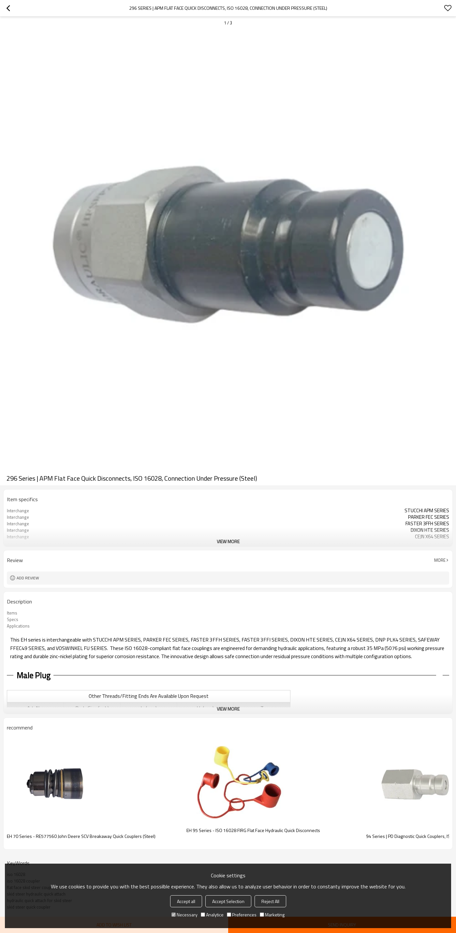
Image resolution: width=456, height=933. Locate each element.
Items (12, 613)
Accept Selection (228, 901)
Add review (28, 578)
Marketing (272, 914)
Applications (18, 626)
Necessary (184, 914)
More (440, 560)
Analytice (212, 914)
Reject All (270, 901)
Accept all (186, 901)
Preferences (242, 914)
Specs (12, 619)
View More (228, 541)
